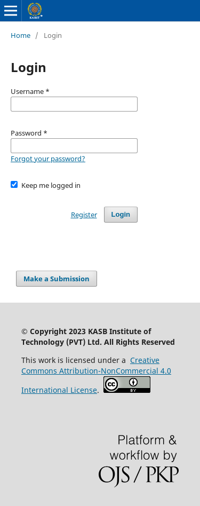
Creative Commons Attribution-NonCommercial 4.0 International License (96, 375)
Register (84, 214)
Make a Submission (56, 278)
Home (20, 35)
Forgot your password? (48, 158)
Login (120, 214)
